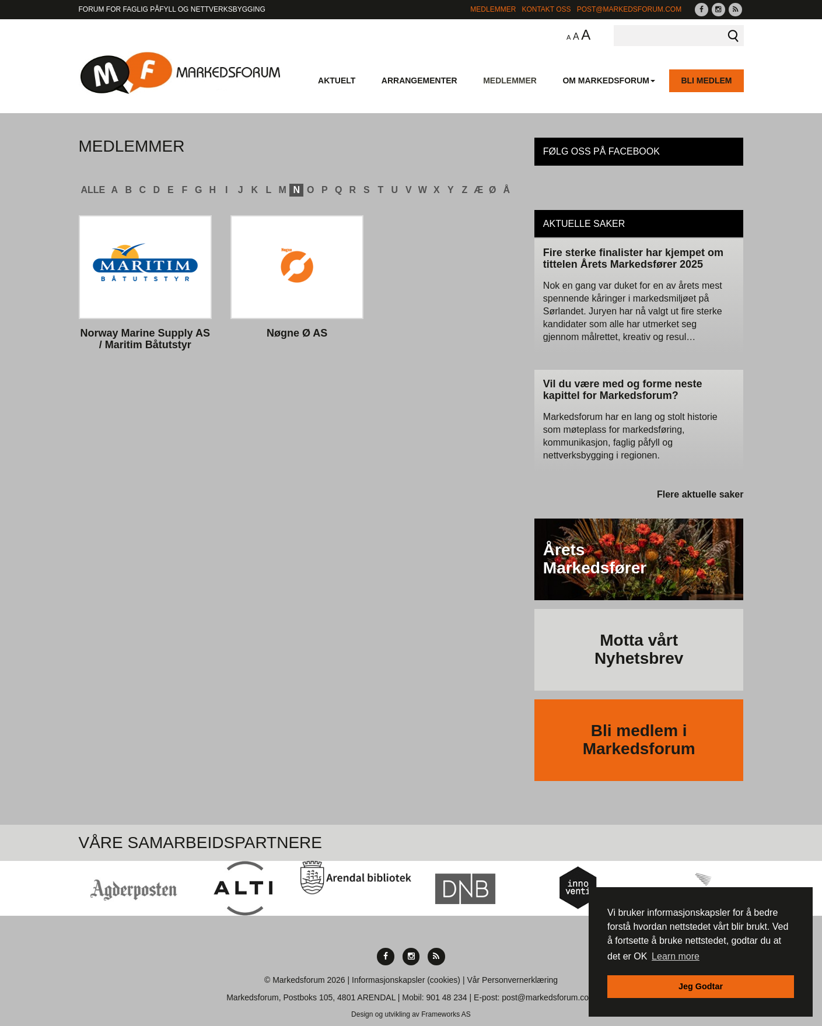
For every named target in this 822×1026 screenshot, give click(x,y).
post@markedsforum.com (629, 9)
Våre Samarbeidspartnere (201, 843)
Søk (733, 35)
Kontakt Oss (546, 9)
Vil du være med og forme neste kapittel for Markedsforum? (622, 389)
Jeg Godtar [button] (700, 986)
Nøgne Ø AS (297, 333)
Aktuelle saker (584, 224)
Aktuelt (336, 80)
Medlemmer (493, 9)
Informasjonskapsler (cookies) (406, 980)
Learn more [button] (675, 956)
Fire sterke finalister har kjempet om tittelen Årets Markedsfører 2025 (633, 258)
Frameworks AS (446, 1014)
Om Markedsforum (608, 80)
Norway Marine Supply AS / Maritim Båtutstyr (145, 339)
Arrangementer (419, 80)
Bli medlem (706, 80)
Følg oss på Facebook (601, 151)
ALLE (93, 190)
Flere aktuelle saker (700, 494)
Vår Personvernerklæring (512, 980)
